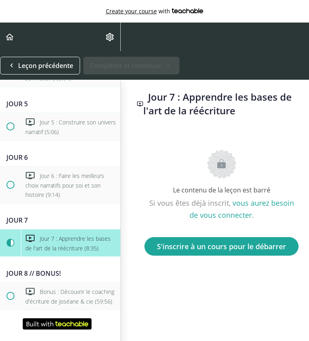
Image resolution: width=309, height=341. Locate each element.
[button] (10, 37)
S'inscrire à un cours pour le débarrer (221, 246)
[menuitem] (110, 37)
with (155, 11)
